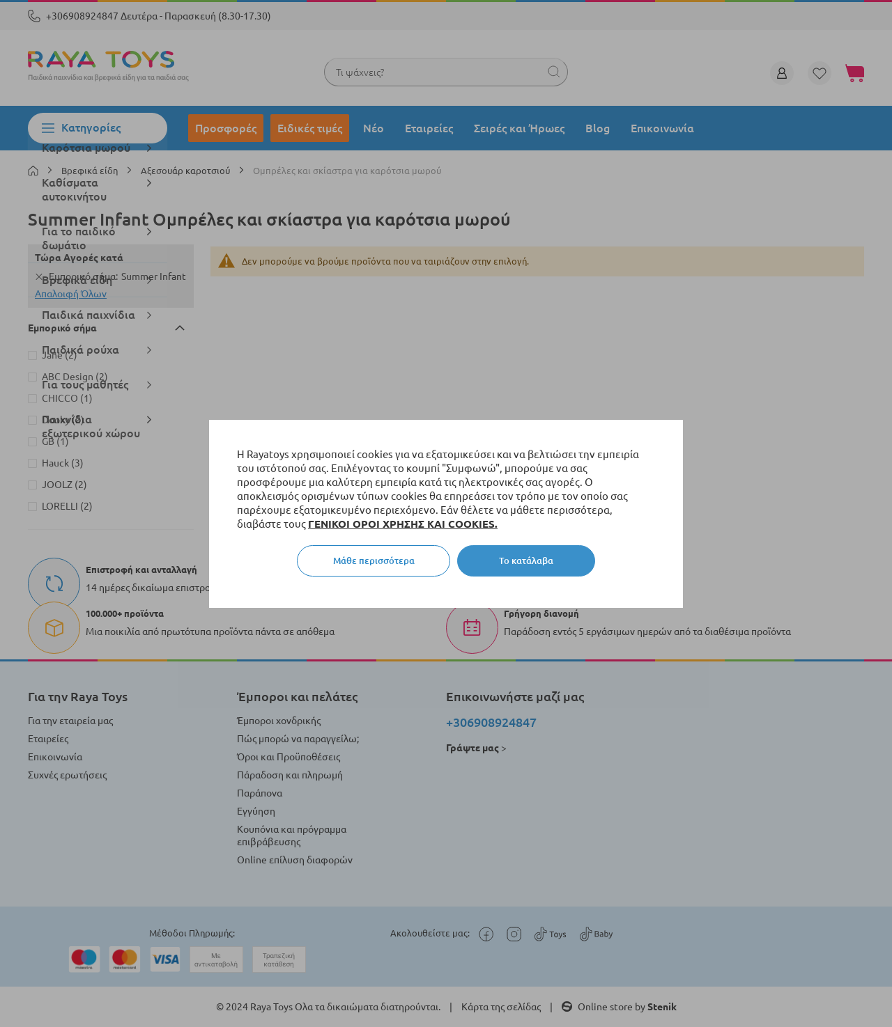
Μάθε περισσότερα (374, 560)
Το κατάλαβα (526, 560)
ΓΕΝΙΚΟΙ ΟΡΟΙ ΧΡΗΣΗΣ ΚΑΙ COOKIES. (403, 524)
